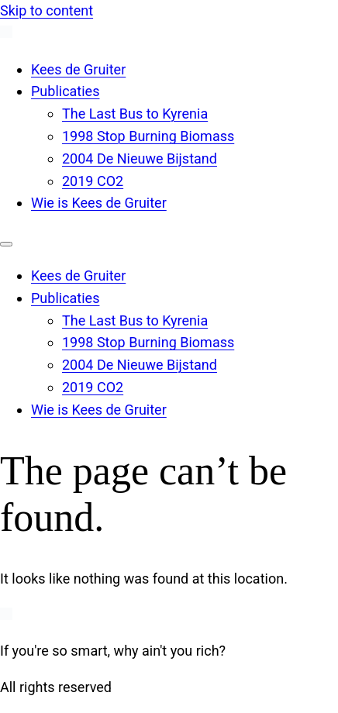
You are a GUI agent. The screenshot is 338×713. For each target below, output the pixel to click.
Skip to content (46, 10)
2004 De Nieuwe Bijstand (139, 158)
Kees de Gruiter (78, 69)
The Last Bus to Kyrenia (135, 113)
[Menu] (6, 244)
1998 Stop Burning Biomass (148, 136)
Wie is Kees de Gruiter (99, 203)
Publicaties (65, 91)
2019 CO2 (92, 181)
